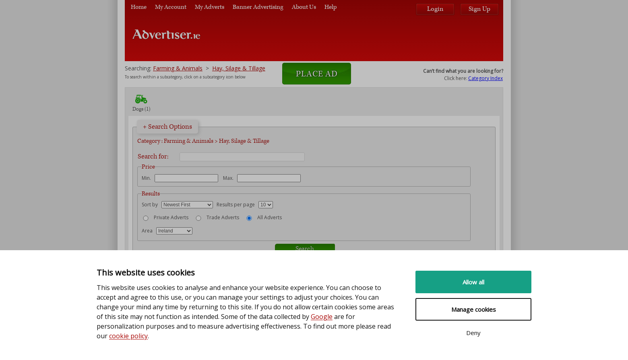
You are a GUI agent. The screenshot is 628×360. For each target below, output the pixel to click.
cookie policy (128, 335)
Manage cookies (473, 309)
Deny (473, 333)
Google (322, 316)
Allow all (473, 282)
